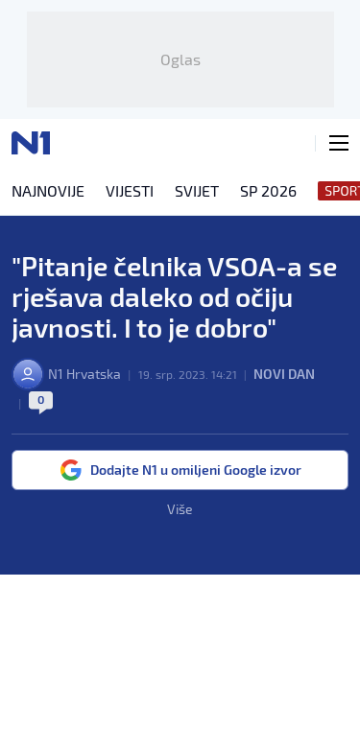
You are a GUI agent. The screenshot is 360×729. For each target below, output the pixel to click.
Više (180, 509)
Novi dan (284, 373)
